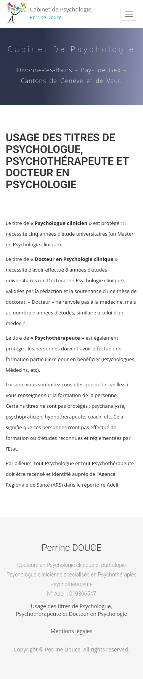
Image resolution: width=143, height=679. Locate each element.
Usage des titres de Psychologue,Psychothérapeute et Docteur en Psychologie (71, 609)
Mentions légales (72, 631)
